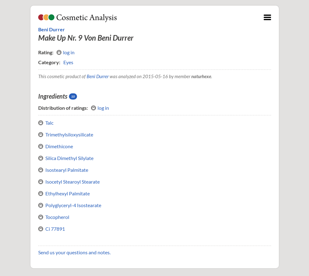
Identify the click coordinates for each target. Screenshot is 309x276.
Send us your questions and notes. (74, 252)
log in (66, 52)
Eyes (68, 62)
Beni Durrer (51, 29)
